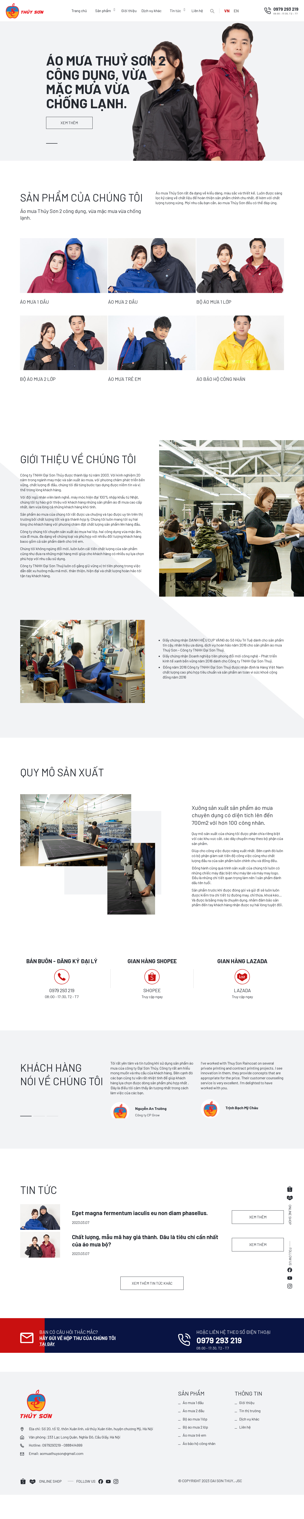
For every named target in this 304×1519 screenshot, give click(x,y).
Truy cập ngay (152, 996)
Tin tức (174, 10)
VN (226, 10)
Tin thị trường (250, 1435)
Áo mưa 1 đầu (193, 1426)
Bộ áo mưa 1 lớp (195, 1443)
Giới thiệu (128, 10)
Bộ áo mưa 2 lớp (195, 1451)
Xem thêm (73, 122)
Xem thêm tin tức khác (152, 1317)
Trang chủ (78, 10)
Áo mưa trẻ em (194, 1459)
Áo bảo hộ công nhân (199, 1468)
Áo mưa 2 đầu (193, 1435)
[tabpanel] (152, 91)
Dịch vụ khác (151, 10)
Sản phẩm (102, 10)
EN (237, 10)
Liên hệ (196, 10)
